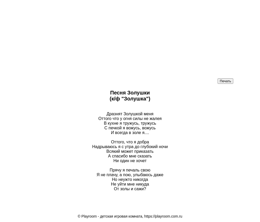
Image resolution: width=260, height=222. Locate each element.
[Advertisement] (130, 36)
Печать (225, 81)
